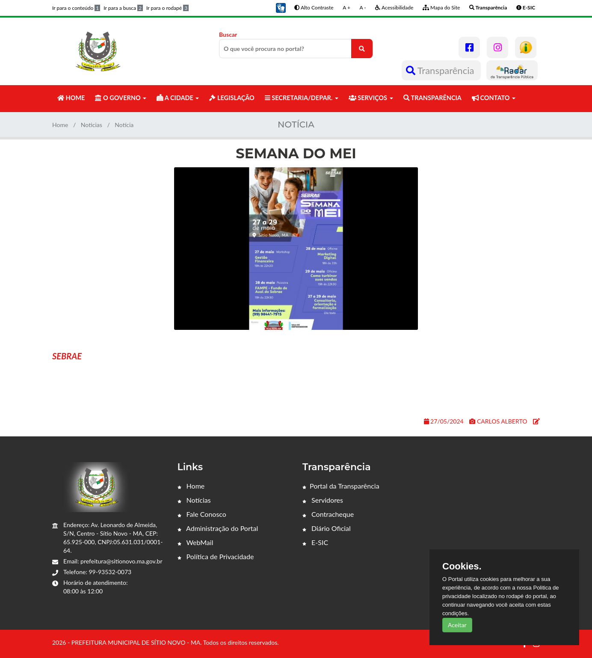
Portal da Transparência (340, 486)
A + (346, 7)
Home (60, 124)
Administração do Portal (218, 528)
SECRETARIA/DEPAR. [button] (301, 97)
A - (363, 7)
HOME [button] (71, 97)
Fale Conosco (202, 514)
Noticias (91, 124)
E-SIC (315, 542)
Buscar (296, 44)
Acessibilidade (394, 7)
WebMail (195, 542)
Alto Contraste (313, 7)
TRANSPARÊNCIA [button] (432, 97)
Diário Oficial (326, 528)
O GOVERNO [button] (120, 97)
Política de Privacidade (216, 556)
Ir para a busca (123, 8)
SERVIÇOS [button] (371, 97)
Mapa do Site (441, 7)
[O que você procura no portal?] (362, 48)
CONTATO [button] (493, 97)
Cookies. (462, 566)
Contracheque (328, 514)
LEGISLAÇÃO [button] (231, 97)
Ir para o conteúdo (76, 8)
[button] (280, 7)
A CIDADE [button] (178, 97)
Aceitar (457, 624)
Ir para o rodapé (167, 8)
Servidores (322, 500)
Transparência (441, 70)
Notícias (194, 500)
